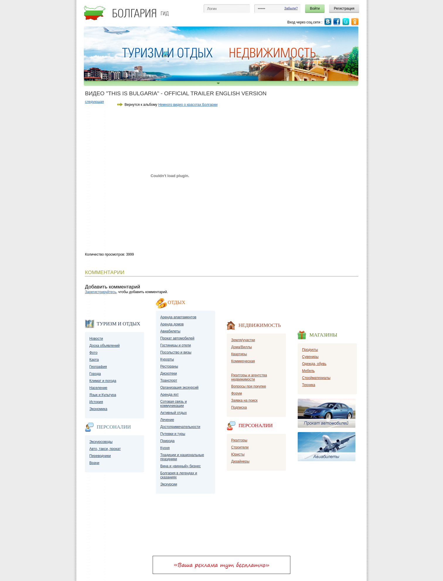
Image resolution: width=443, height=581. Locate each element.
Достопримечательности (180, 427)
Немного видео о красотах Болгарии (187, 105)
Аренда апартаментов (178, 317)
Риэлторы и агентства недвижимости (249, 377)
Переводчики (100, 456)
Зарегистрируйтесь (100, 292)
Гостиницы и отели (175, 345)
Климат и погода (102, 381)
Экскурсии (168, 484)
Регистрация (344, 8)
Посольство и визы (175, 352)
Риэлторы (239, 440)
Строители (240, 447)
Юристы (238, 454)
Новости (96, 339)
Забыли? (291, 8)
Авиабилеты (170, 331)
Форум (236, 393)
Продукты (310, 350)
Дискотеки (168, 373)
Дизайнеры (240, 461)
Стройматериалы (316, 378)
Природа (167, 441)
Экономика (98, 409)
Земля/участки (243, 340)
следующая (94, 102)
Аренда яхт (169, 395)
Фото (93, 353)
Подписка (239, 407)
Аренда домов (172, 324)
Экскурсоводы (101, 442)
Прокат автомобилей (177, 338)
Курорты (167, 359)
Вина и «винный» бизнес (180, 466)
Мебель (308, 371)
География (98, 367)
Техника (308, 385)
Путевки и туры (172, 434)
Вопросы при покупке (248, 386)
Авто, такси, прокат (105, 449)
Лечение (167, 420)
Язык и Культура (102, 395)
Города (95, 374)
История (96, 402)
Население (98, 388)
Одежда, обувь (314, 364)
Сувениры (310, 357)
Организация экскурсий (179, 387)
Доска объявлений (104, 346)
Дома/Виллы (241, 347)
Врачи (94, 463)
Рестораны (169, 366)
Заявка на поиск (244, 400)
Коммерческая (243, 361)
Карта (94, 360)
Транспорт (168, 380)
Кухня (165, 448)
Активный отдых (173, 413)
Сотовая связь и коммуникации (173, 404)
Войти (315, 8)
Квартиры (239, 354)
